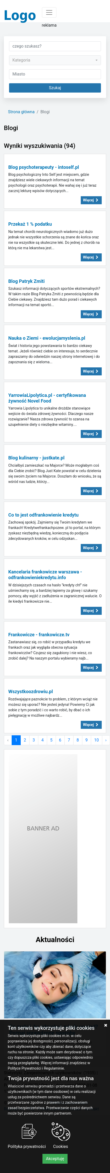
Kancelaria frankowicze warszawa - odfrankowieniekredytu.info (45, 574)
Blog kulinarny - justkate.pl (36, 457)
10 (96, 740)
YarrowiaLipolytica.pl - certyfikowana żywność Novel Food (47, 398)
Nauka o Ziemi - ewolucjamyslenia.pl (46, 338)
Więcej (91, 200)
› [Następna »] (106, 740)
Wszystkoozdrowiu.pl (30, 691)
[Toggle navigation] (49, 12)
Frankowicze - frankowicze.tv (38, 634)
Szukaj (55, 87)
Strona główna (21, 111)
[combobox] (55, 60)
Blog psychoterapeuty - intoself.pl (43, 167)
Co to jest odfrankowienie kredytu (43, 515)
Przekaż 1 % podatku (30, 224)
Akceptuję (55, 1158)
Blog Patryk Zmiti (26, 281)
